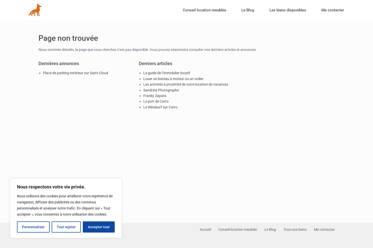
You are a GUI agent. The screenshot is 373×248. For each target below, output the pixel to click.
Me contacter (332, 10)
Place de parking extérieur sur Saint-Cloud (75, 73)
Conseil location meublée (204, 10)
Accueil (205, 229)
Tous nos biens (295, 229)
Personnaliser (33, 227)
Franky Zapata (154, 96)
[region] (66, 208)
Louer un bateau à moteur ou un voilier (173, 79)
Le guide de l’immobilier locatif (166, 73)
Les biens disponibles (287, 10)
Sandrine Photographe (161, 90)
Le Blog (247, 10)
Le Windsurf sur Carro (160, 107)
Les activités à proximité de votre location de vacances (185, 84)
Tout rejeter (66, 227)
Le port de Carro (156, 101)
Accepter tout (99, 227)
